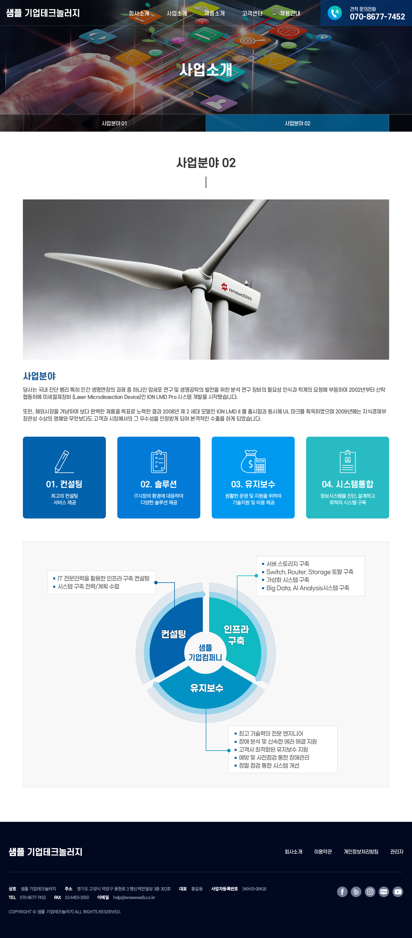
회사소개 (293, 852)
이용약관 (323, 852)
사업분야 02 (297, 123)
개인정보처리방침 (361, 852)
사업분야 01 (114, 123)
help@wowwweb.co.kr (134, 897)
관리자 (396, 852)
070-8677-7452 (32, 897)
